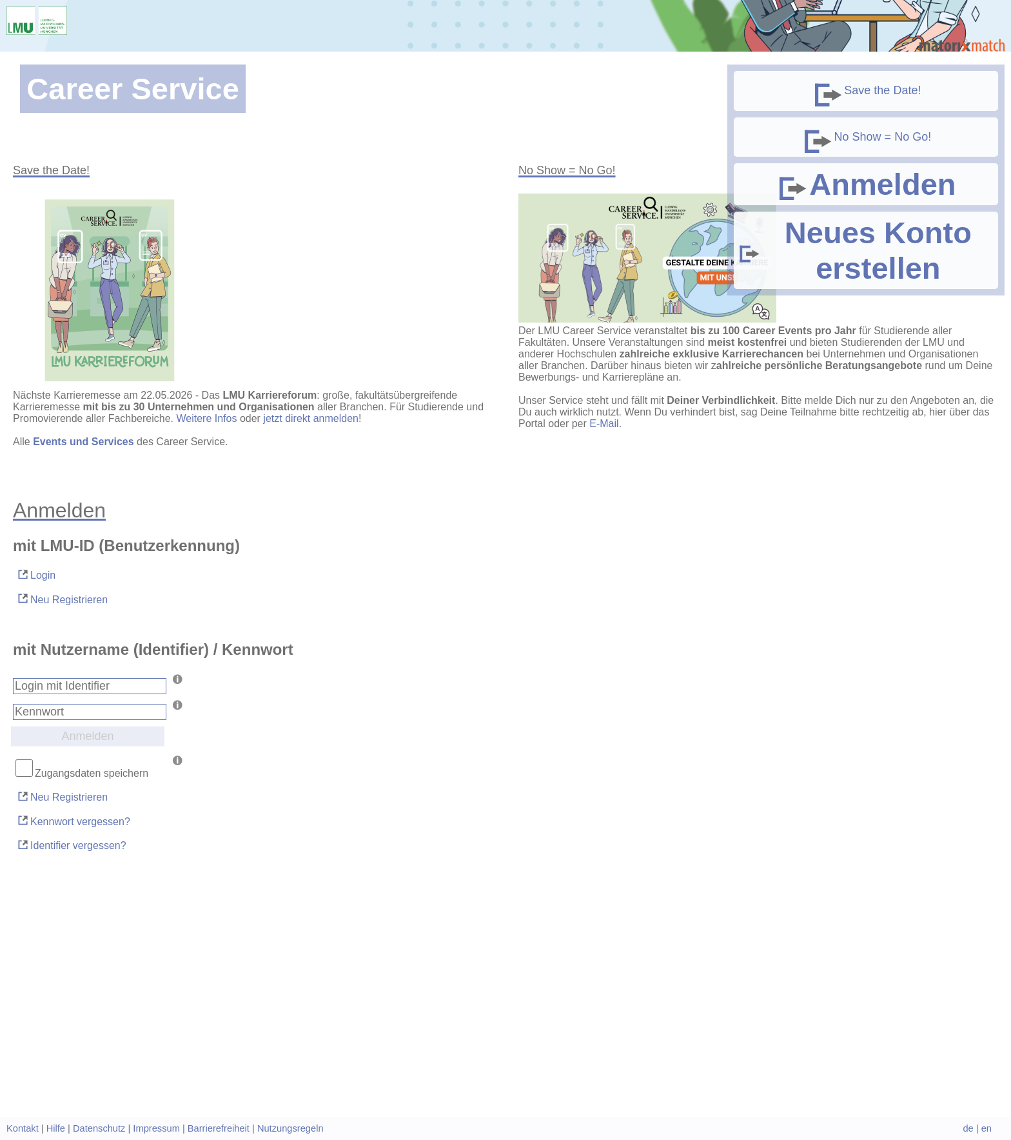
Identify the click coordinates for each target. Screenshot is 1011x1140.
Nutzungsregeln (290, 1128)
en (986, 1128)
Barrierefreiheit (219, 1128)
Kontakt (22, 1128)
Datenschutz (99, 1128)
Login (35, 574)
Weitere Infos (206, 418)
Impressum (156, 1128)
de (968, 1128)
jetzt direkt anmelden (310, 418)
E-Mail (603, 423)
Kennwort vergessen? (73, 820)
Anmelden (866, 184)
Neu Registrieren (62, 598)
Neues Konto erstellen (854, 250)
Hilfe (55, 1128)
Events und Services (83, 441)
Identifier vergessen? (71, 845)
